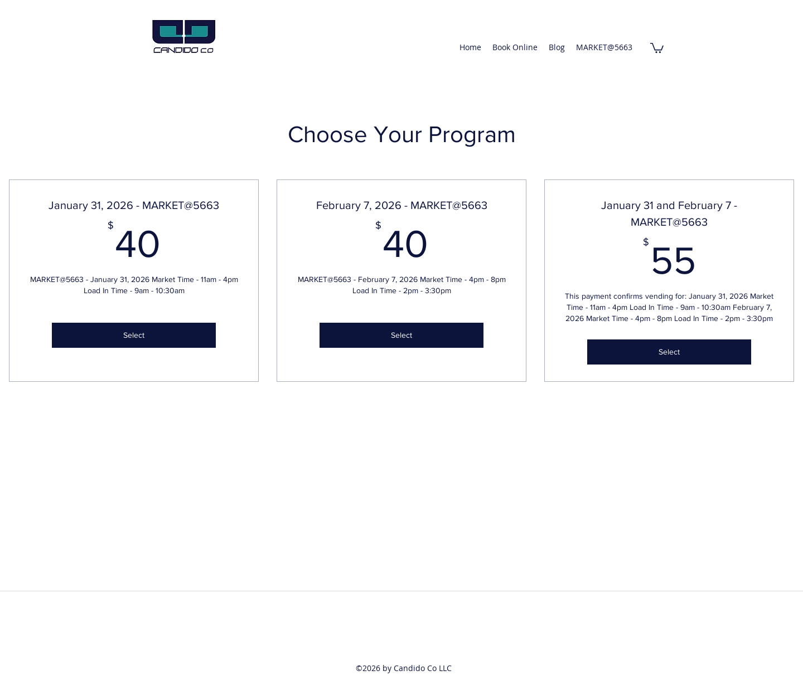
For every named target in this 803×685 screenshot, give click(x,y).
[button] (657, 47)
